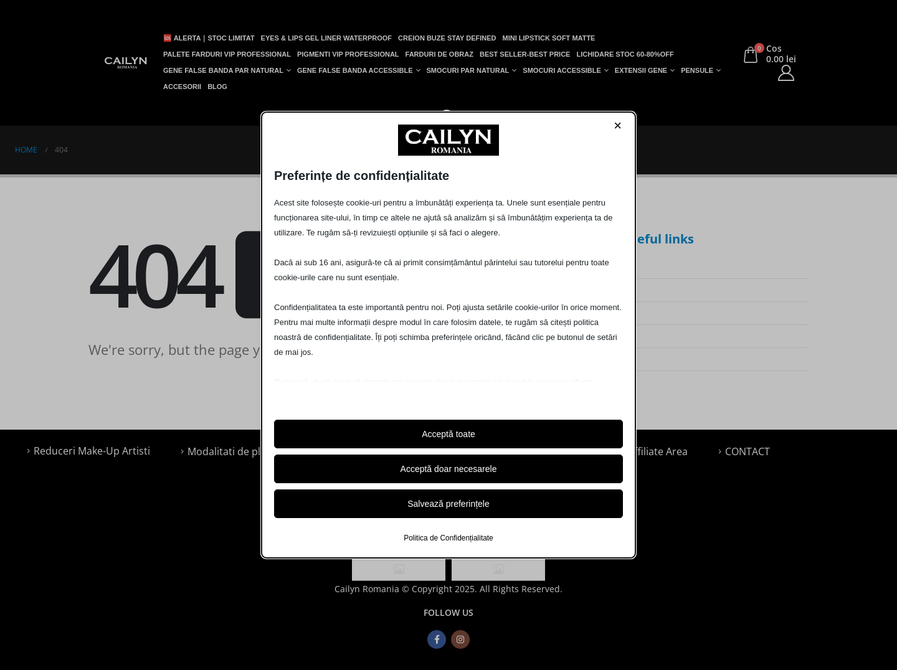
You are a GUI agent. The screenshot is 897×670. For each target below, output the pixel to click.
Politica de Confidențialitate (448, 538)
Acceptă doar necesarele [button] (449, 469)
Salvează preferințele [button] (448, 504)
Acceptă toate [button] (448, 434)
